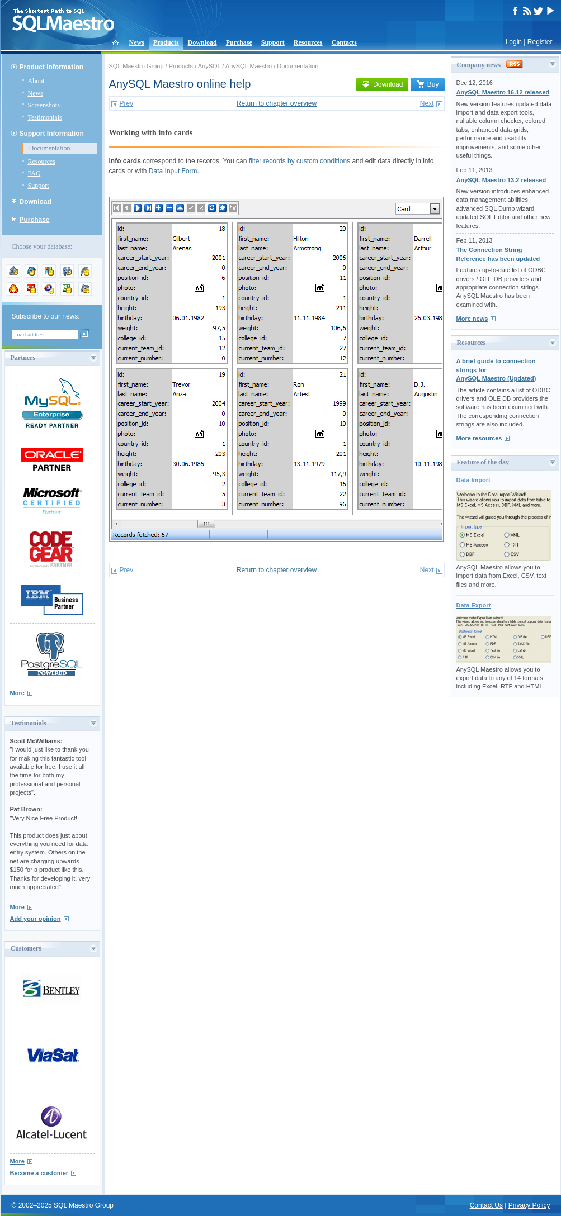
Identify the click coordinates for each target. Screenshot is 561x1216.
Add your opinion (35, 918)
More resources (479, 438)
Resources (308, 42)
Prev (127, 103)
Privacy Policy (529, 1205)
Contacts (344, 42)
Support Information (52, 133)
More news (472, 318)
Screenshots (44, 105)
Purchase (239, 42)
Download (202, 42)
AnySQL (209, 66)
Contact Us (486, 1205)
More (17, 693)
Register (540, 42)
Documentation (49, 148)
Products (166, 42)
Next (427, 103)
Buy (427, 84)
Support (273, 42)
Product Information (52, 67)
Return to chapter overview (277, 103)
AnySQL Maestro (248, 66)
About (36, 81)
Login (514, 42)
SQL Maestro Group (136, 66)
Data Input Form (173, 171)
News (136, 42)
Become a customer (39, 1173)
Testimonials (45, 117)
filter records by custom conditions (299, 161)
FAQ (34, 173)
